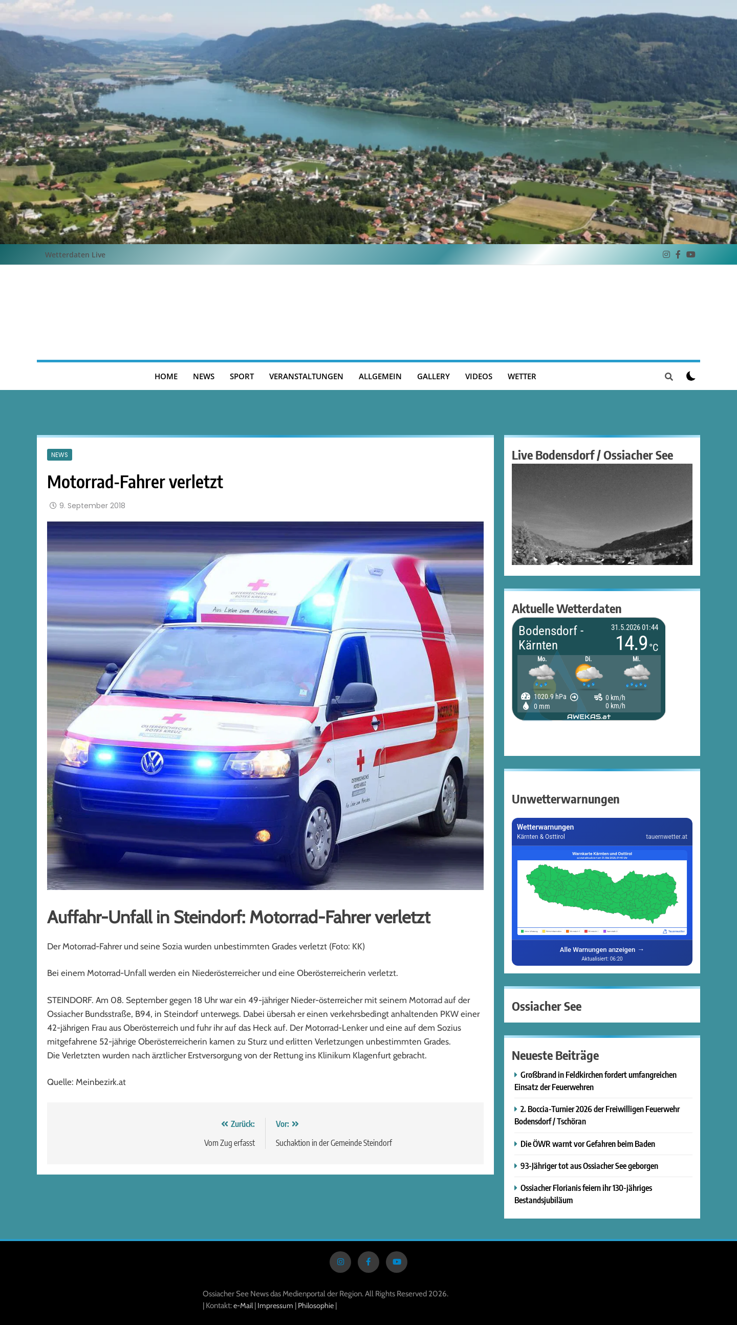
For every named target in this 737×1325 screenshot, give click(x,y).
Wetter (522, 376)
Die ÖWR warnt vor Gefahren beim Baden (588, 1143)
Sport (242, 376)
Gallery (433, 376)
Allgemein (380, 376)
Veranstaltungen (306, 376)
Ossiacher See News (368, 312)
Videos (478, 376)
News (203, 376)
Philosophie (316, 1305)
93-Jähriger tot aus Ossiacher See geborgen (589, 1165)
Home (166, 376)
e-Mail (243, 1305)
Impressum (276, 1305)
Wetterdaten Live (75, 254)
